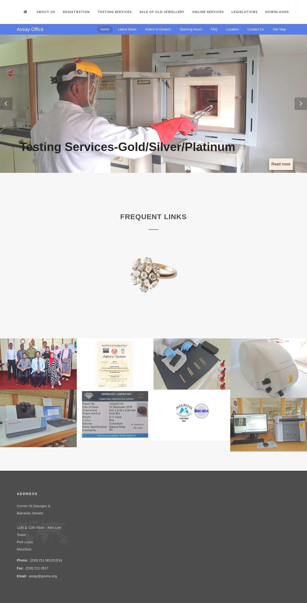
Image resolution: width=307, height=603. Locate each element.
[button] (6, 103)
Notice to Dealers (158, 29)
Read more (281, 164)
